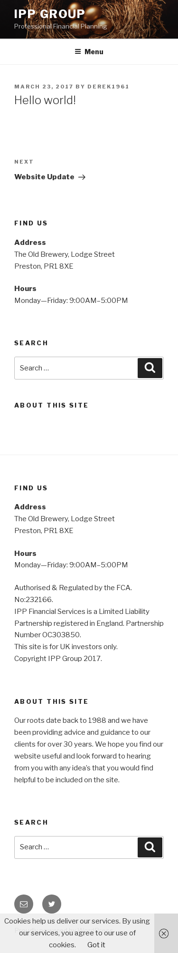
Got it (96, 945)
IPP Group (50, 14)
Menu (89, 52)
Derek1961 (108, 86)
